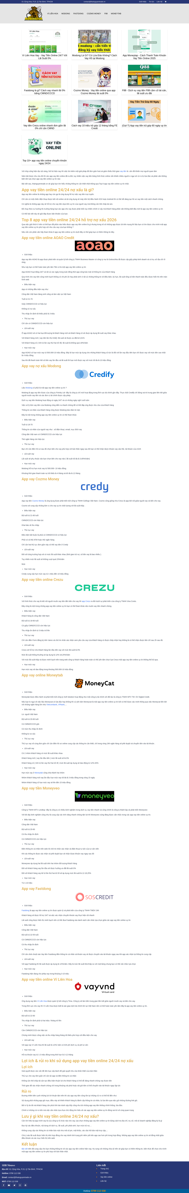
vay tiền (123, 171)
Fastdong (78, 14)
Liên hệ (103, 1181)
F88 (105, 14)
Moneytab (116, 14)
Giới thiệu (104, 1173)
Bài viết (25, 1149)
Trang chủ (104, 1169)
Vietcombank (51, 705)
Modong (65, 14)
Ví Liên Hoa (52, 14)
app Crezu (86, 601)
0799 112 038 (15, 1173)
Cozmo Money (94, 14)
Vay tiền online (106, 1177)
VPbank (61, 705)
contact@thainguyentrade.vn (19, 1177)
